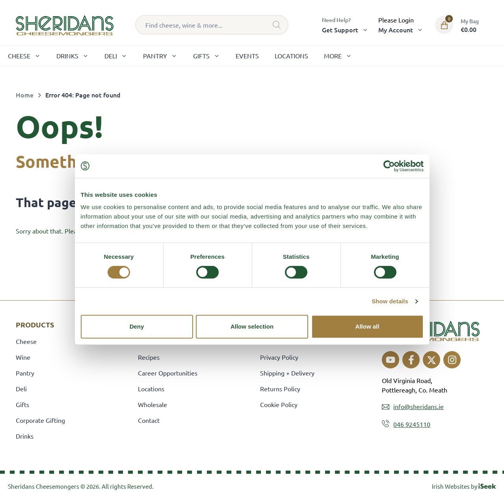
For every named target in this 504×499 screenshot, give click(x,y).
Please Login (396, 20)
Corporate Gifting (40, 420)
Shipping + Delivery (287, 373)
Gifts (210, 55)
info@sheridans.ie (418, 406)
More (342, 55)
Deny (137, 326)
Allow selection (252, 326)
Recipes (149, 357)
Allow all (367, 326)
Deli (119, 55)
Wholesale (152, 404)
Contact (149, 420)
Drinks (76, 55)
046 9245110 (411, 424)
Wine (23, 357)
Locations (291, 56)
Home (24, 94)
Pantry (164, 55)
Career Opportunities (167, 373)
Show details (390, 301)
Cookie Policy (279, 404)
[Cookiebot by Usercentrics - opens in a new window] (389, 166)
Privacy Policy (279, 357)
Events (247, 56)
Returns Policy (280, 388)
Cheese (28, 55)
